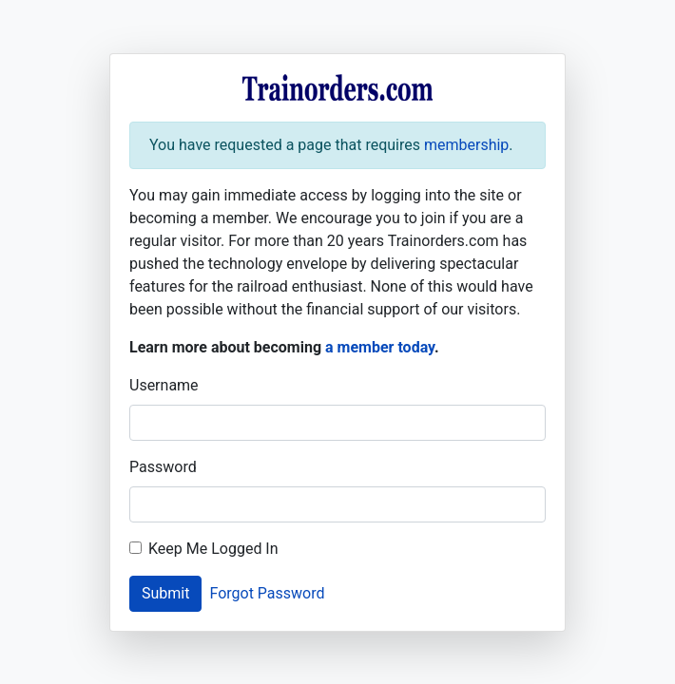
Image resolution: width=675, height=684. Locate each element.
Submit (165, 593)
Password (163, 467)
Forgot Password (266, 593)
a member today (379, 347)
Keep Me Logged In (213, 549)
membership (466, 145)
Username (164, 385)
